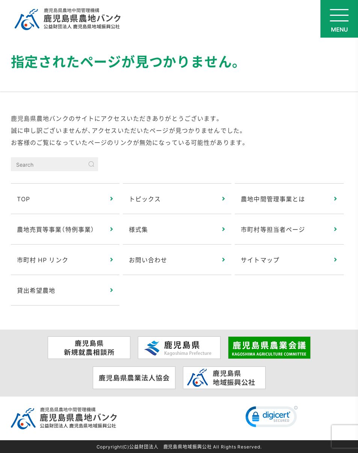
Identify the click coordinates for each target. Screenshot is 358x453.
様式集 (138, 229)
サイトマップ (260, 259)
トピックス (145, 198)
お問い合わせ (148, 259)
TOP (23, 198)
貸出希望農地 (36, 290)
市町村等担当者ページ (273, 229)
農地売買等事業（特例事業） (56, 229)
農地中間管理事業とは (273, 198)
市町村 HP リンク (42, 259)
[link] (271, 418)
